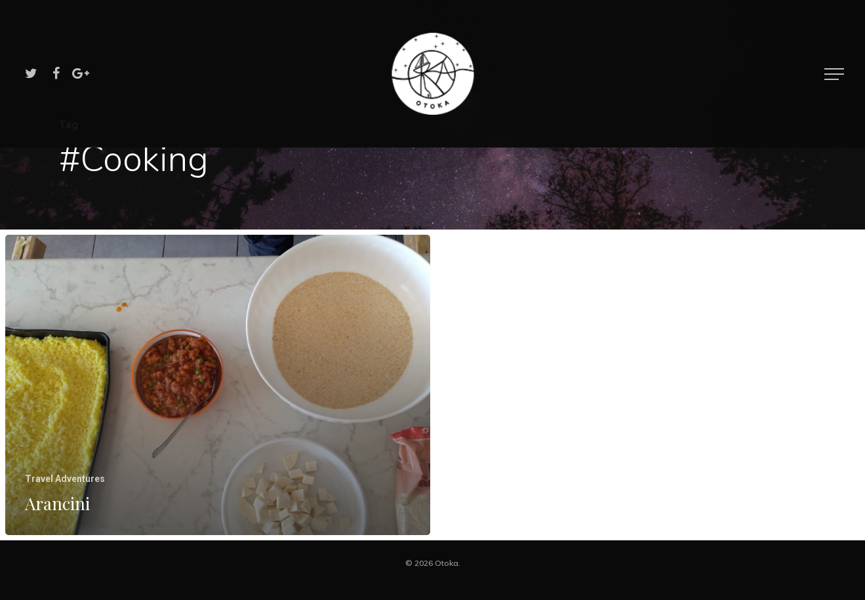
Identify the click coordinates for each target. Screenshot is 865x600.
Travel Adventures (65, 478)
